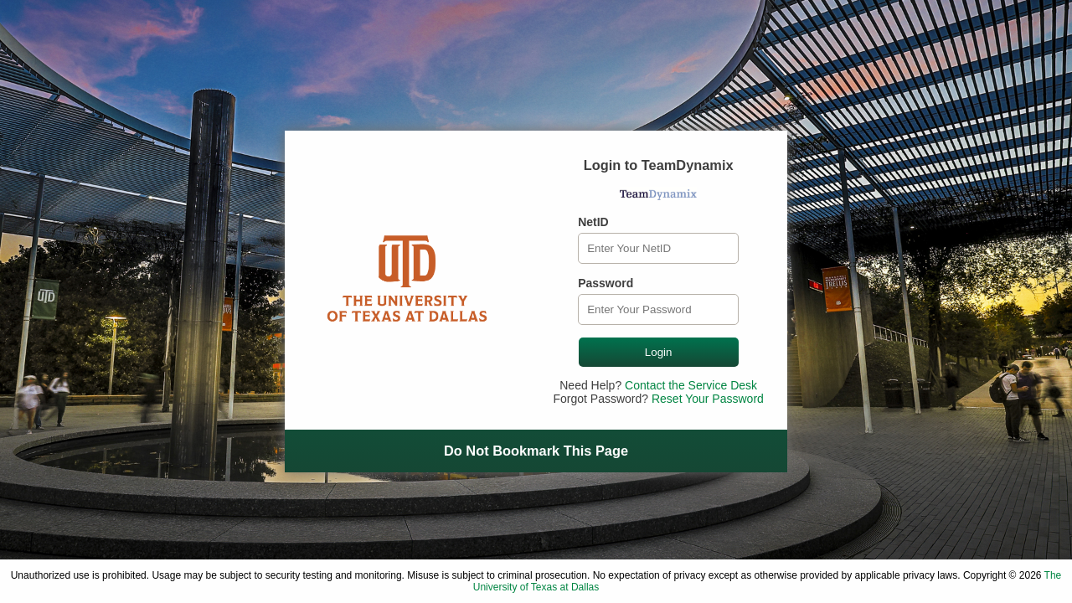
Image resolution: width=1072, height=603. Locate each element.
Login (659, 352)
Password (605, 283)
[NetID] (658, 248)
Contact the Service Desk (691, 385)
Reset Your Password (708, 398)
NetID (593, 222)
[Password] (658, 309)
